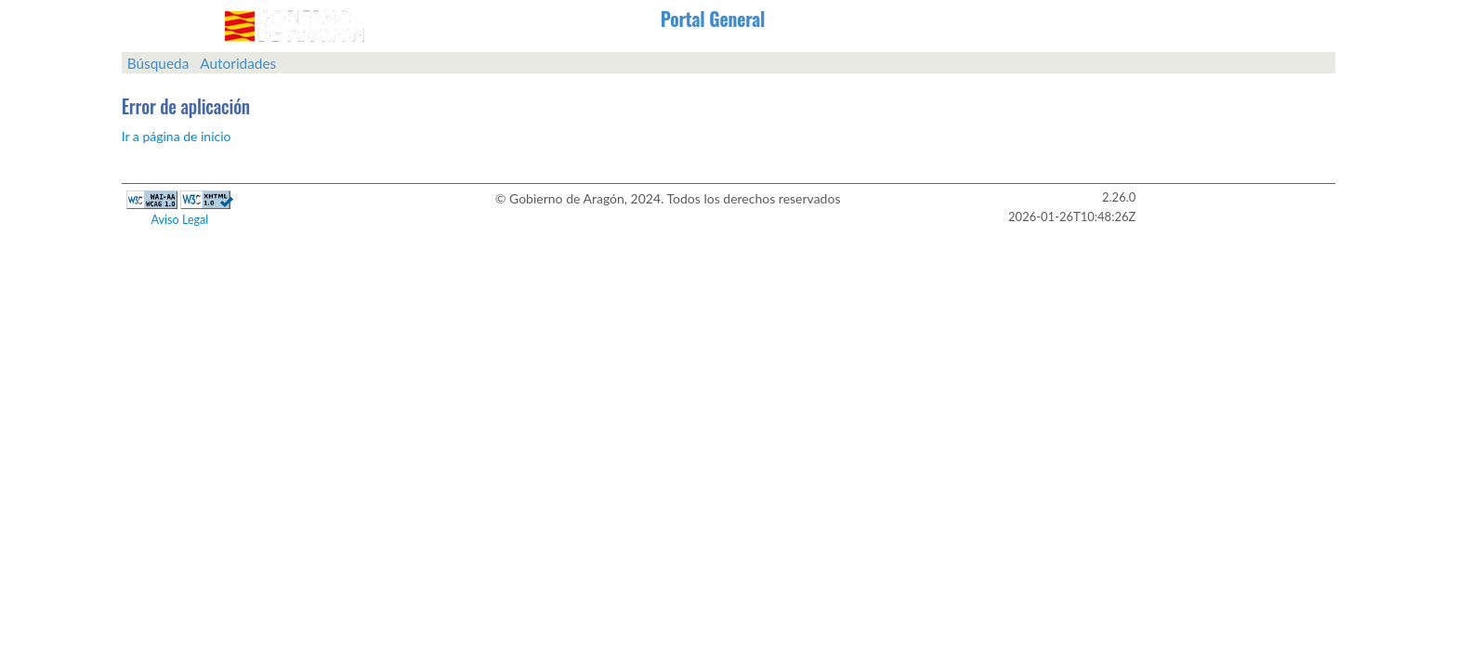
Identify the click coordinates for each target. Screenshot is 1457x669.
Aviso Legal (180, 220)
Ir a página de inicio (176, 136)
